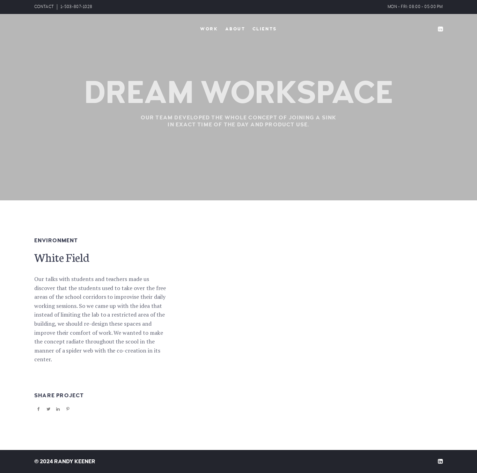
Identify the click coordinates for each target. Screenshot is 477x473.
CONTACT (44, 6)
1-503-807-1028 (76, 6)
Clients (264, 29)
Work (209, 29)
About (235, 29)
